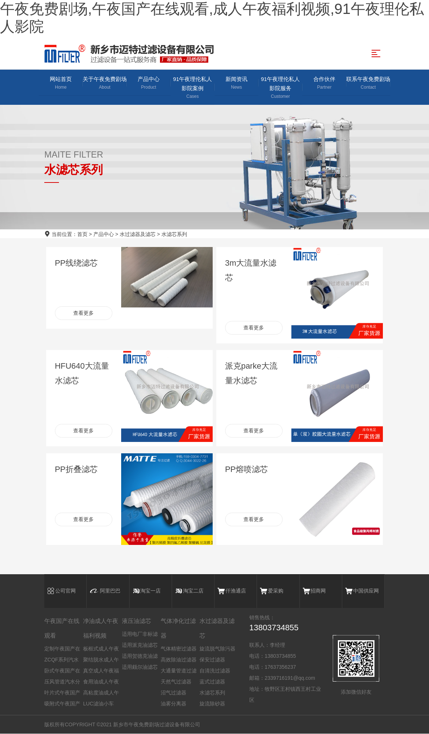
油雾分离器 (173, 704)
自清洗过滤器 (214, 671)
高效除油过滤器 (179, 660)
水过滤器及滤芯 (138, 234)
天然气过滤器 (176, 682)
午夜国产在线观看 (61, 628)
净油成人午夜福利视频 (100, 628)
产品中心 (149, 83)
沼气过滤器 (173, 693)
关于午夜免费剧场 (105, 83)
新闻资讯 (236, 83)
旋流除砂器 (212, 704)
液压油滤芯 (136, 621)
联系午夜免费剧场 (368, 83)
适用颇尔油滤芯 (140, 667)
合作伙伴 (324, 83)
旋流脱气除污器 (217, 649)
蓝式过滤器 (212, 682)
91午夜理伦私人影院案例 (192, 88)
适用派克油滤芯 (140, 645)
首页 (82, 234)
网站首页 (61, 83)
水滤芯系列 (174, 234)
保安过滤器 (212, 660)
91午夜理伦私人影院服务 (280, 88)
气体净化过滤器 (178, 628)
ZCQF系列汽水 (61, 660)
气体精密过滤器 (179, 649)
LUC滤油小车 (98, 704)
